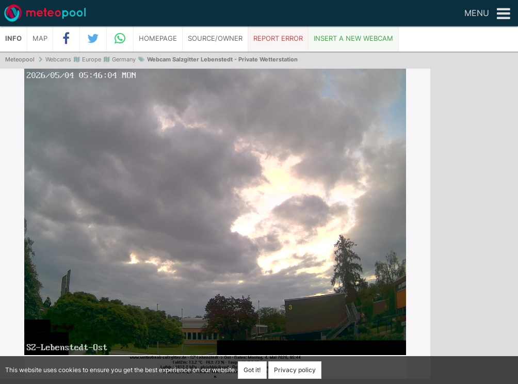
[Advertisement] (474, 227)
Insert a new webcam (353, 38)
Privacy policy (295, 370)
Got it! (252, 370)
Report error (278, 38)
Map (40, 38)
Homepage (158, 38)
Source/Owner (215, 38)
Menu (487, 14)
